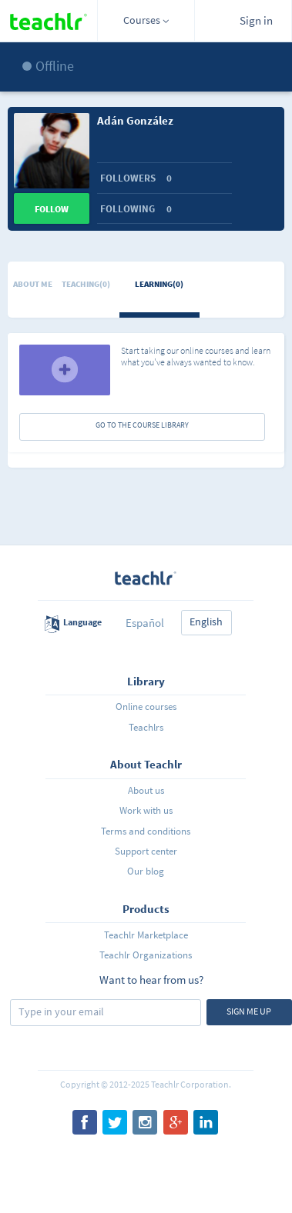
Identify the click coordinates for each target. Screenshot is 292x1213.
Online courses (146, 706)
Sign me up (249, 1011)
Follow (52, 209)
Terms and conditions (145, 831)
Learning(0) (159, 283)
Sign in (256, 20)
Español (145, 622)
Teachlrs (146, 727)
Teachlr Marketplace (146, 934)
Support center (146, 851)
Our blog (145, 871)
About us (146, 790)
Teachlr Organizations (145, 954)
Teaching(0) (86, 283)
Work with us (146, 810)
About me (32, 283)
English (206, 621)
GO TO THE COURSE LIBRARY (142, 425)
